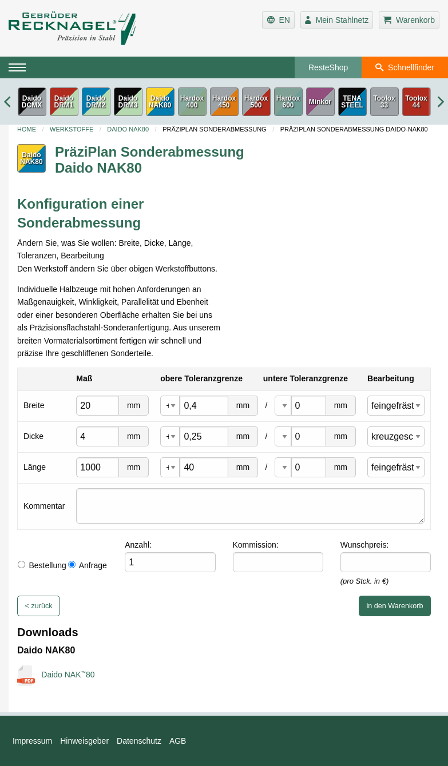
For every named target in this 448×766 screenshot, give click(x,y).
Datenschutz (139, 740)
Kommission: (256, 544)
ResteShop (328, 67)
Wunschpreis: (364, 544)
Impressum (32, 740)
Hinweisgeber (84, 740)
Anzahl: (138, 544)
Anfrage (87, 565)
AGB (178, 740)
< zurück (39, 606)
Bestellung (42, 565)
